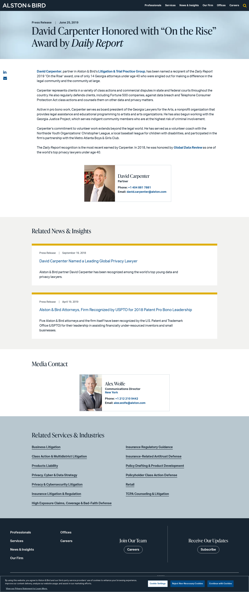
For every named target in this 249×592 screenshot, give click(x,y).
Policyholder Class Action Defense (151, 475)
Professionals (153, 5)
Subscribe (208, 549)
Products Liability (45, 465)
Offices (221, 5)
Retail (130, 484)
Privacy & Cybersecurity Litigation (57, 484)
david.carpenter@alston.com (146, 192)
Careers (234, 5)
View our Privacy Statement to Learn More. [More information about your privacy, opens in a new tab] (26, 589)
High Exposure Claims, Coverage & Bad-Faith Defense (72, 503)
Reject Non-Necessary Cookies (187, 584)
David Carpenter (49, 71)
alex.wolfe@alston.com (129, 403)
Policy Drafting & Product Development (155, 465)
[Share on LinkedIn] (5, 72)
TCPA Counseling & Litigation (147, 494)
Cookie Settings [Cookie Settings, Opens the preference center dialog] (158, 584)
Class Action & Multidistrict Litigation (59, 456)
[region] (124, 584)
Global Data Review (188, 147)
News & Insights (189, 5)
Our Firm (208, 5)
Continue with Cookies (220, 584)
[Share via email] (5, 78)
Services (170, 5)
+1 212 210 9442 (126, 398)
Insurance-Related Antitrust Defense (154, 456)
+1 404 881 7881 (139, 187)
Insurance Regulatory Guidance (149, 447)
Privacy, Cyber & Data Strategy (54, 475)
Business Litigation (46, 447)
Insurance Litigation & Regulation (56, 494)
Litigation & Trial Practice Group (121, 71)
